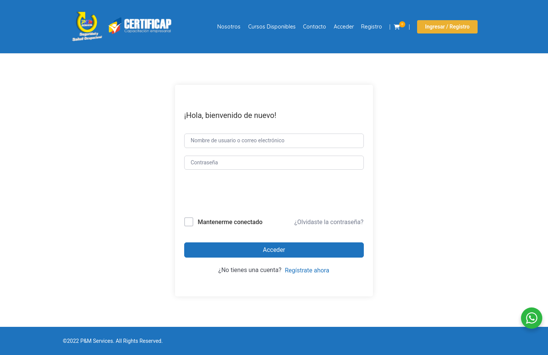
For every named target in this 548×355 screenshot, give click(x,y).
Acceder (344, 26)
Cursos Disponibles (272, 26)
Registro (371, 26)
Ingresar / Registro (447, 27)
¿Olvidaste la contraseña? (328, 222)
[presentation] (235, 195)
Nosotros (229, 26)
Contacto (314, 26)
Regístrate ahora (307, 270)
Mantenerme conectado (230, 222)
